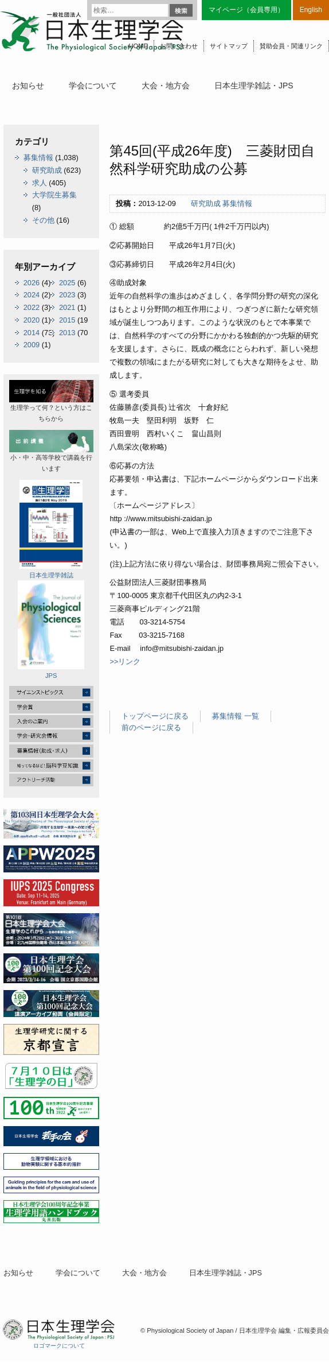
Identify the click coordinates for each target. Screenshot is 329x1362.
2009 (31, 344)
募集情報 (237, 203)
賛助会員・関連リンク (291, 45)
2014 (31, 332)
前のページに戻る (151, 727)
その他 (43, 220)
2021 (67, 307)
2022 (31, 307)
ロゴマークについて (59, 1345)
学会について (93, 85)
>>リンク (124, 661)
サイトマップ (229, 45)
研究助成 (206, 203)
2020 (31, 320)
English (311, 10)
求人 (39, 183)
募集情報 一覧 (235, 716)
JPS (51, 629)
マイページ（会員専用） (246, 10)
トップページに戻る (155, 716)
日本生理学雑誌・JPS (253, 85)
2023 (67, 294)
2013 (67, 332)
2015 (67, 320)
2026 (31, 282)
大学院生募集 (54, 195)
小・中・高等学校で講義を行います (51, 451)
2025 (67, 282)
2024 (31, 294)
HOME (138, 45)
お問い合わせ (179, 45)
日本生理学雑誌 (51, 529)
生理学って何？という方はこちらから (51, 401)
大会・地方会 (166, 85)
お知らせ (28, 85)
